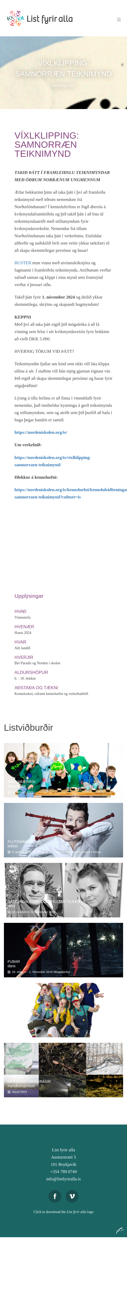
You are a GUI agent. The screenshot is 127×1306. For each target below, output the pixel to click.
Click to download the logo (63, 1212)
